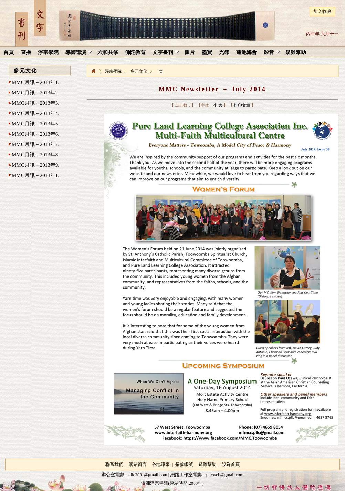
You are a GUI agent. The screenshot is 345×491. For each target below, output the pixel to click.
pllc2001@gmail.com (147, 474)
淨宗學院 (93, 71)
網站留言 (138, 464)
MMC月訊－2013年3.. (36, 103)
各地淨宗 (161, 464)
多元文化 (138, 71)
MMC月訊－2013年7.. (36, 144)
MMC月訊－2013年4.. (36, 113)
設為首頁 (231, 464)
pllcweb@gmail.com (224, 474)
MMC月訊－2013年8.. (36, 154)
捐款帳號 (184, 464)
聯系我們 (114, 464)
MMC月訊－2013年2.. (36, 92)
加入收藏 (322, 11)
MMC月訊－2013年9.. (36, 165)
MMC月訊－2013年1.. (36, 82)
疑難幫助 (207, 464)
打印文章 (242, 105)
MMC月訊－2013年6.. (36, 134)
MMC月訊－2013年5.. (36, 123)
